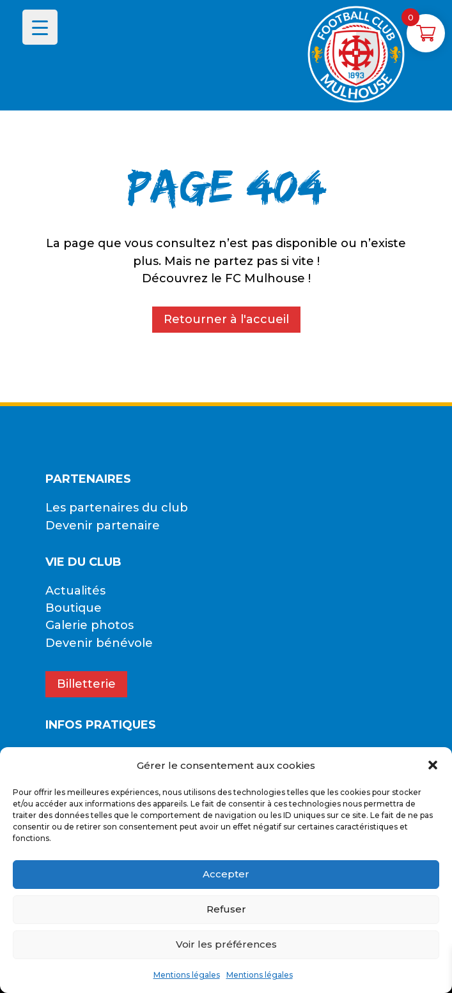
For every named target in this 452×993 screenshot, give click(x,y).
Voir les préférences (226, 944)
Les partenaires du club (116, 508)
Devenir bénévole (99, 643)
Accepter (226, 874)
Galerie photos (89, 625)
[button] (432, 765)
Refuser (226, 909)
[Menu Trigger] (40, 27)
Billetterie (86, 684)
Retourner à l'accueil (226, 319)
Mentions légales (186, 975)
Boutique (73, 608)
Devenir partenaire (102, 526)
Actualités (75, 591)
